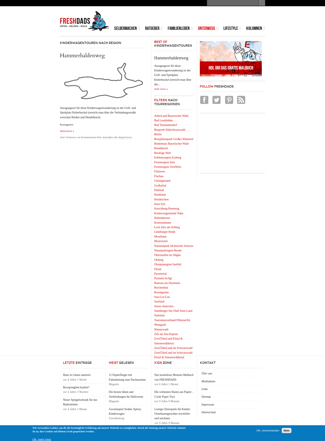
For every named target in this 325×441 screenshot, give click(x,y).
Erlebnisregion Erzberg (167, 157)
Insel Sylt (159, 204)
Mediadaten (208, 381)
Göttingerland (162, 180)
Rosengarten (161, 292)
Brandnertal (161, 148)
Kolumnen (255, 28)
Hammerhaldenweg (82, 55)
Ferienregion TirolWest (167, 166)
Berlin (157, 134)
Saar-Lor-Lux (162, 296)
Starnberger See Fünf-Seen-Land (173, 310)
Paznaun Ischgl (163, 278)
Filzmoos (159, 171)
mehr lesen (160, 89)
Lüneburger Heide (164, 231)
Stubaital (159, 315)
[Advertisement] (216, 16)
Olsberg (158, 259)
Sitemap (206, 396)
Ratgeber (153, 28)
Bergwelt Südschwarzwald (169, 129)
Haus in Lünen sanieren (77, 374)
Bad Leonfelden (163, 120)
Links (204, 389)
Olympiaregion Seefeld (167, 264)
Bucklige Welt (162, 153)
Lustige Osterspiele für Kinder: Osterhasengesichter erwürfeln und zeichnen (172, 414)
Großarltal (160, 185)
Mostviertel (161, 241)
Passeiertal (160, 273)
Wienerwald (161, 329)
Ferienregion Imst (164, 162)
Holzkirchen (161, 199)
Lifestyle (232, 28)
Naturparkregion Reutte (168, 250)
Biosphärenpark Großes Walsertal (173, 139)
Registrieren (125, 137)
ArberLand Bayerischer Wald (171, 115)
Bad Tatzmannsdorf (165, 125)
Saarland (159, 301)
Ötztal (157, 269)
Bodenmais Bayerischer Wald (171, 143)
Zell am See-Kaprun (166, 334)
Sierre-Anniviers (163, 306)
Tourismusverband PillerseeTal (172, 320)
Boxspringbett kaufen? (76, 387)
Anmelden (107, 137)
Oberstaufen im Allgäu (167, 255)
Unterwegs (208, 28)
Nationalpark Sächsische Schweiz (173, 245)
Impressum (207, 404)
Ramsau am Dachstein (167, 283)
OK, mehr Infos (42, 439)
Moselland (160, 236)
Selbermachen (127, 28)
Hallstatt (159, 190)
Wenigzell (160, 324)
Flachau (158, 176)
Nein (287, 430)
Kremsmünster (162, 222)
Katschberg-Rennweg (166, 208)
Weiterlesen (67, 131)
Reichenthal (161, 287)
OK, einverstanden (267, 430)
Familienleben (180, 28)
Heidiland (160, 194)
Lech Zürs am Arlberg (167, 227)
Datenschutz (208, 412)
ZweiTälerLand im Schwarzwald (173, 348)
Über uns (206, 373)
